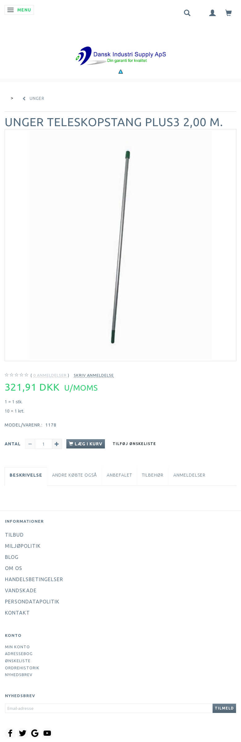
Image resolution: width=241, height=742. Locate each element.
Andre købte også (74, 475)
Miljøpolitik (23, 546)
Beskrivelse (26, 475)
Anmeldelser (189, 475)
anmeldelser (50, 375)
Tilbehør (153, 475)
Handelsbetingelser (34, 579)
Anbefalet (119, 475)
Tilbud (14, 535)
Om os (13, 568)
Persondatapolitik (32, 601)
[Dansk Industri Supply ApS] (120, 46)
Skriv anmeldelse (94, 375)
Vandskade (21, 590)
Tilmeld (224, 708)
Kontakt (17, 612)
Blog (12, 557)
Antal (13, 443)
